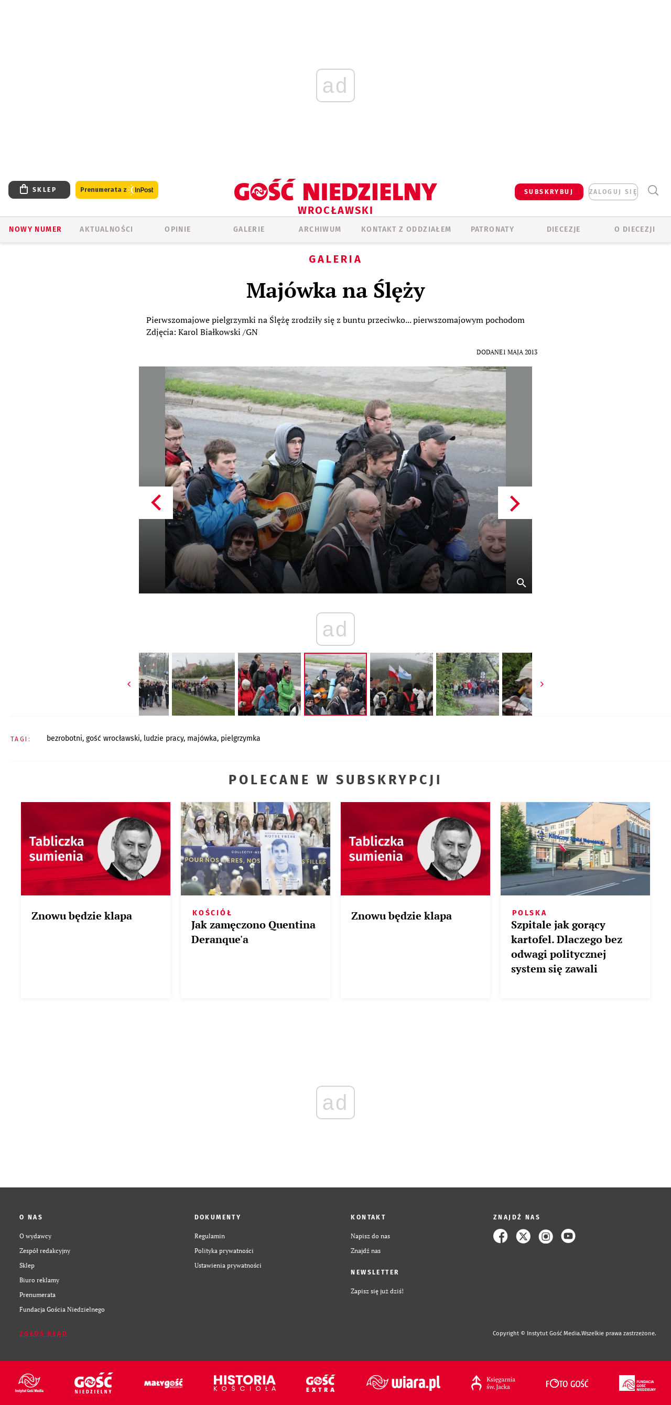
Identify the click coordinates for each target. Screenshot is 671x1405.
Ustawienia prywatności (228, 1265)
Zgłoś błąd (43, 1333)
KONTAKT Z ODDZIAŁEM (406, 229)
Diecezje (564, 229)
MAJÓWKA (202, 738)
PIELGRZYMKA (241, 738)
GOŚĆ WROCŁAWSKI (113, 738)
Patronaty (493, 229)
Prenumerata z (117, 190)
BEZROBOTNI (64, 738)
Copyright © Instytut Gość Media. (537, 1333)
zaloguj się (613, 192)
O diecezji (634, 229)
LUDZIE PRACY (163, 738)
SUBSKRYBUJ (548, 192)
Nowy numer (35, 229)
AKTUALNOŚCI (106, 229)
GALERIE (249, 229)
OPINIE (178, 229)
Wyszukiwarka (653, 190)
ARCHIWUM (320, 229)
